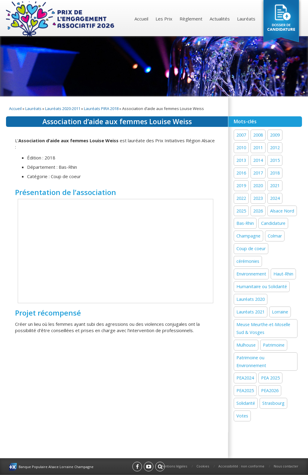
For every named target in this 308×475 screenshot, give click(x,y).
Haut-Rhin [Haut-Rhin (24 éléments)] (283, 274)
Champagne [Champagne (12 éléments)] (248, 236)
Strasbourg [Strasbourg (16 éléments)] (273, 403)
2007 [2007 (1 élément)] (241, 135)
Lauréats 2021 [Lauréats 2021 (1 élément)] (250, 312)
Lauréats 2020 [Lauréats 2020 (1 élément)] (250, 299)
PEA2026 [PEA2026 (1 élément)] (270, 390)
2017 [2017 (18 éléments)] (258, 173)
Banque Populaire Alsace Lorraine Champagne (56, 466)
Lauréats (246, 19)
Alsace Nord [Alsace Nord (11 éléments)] (282, 211)
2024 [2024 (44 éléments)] (275, 198)
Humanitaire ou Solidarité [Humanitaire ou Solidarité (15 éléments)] (261, 286)
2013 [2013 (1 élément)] (241, 160)
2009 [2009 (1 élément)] (275, 135)
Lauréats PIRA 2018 (101, 108)
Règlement (191, 19)
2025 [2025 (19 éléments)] (241, 211)
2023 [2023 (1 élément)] (258, 198)
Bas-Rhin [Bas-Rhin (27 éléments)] (245, 223)
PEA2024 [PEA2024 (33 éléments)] (245, 378)
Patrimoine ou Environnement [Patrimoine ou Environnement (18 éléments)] (251, 361)
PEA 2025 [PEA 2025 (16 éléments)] (270, 378)
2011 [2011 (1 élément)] (258, 147)
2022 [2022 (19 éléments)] (241, 198)
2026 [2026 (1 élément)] (258, 211)
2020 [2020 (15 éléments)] (258, 185)
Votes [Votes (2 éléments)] (242, 416)
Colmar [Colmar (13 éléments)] (275, 236)
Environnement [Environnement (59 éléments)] (251, 274)
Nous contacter (286, 466)
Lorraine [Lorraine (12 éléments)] (280, 312)
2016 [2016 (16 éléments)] (241, 173)
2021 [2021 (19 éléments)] (275, 185)
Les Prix (164, 19)
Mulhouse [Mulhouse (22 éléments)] (246, 345)
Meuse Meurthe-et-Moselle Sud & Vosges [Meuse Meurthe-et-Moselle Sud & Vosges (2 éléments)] (263, 328)
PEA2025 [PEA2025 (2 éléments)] (245, 390)
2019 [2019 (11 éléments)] (241, 185)
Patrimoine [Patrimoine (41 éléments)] (274, 345)
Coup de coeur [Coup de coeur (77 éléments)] (251, 248)
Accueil (141, 19)
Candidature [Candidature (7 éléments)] (273, 223)
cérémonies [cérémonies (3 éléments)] (247, 261)
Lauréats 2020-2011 (62, 108)
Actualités (220, 19)
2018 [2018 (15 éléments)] (275, 173)
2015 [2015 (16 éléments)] (275, 160)
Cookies (202, 466)
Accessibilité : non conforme (241, 466)
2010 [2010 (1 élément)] (241, 147)
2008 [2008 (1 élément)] (258, 135)
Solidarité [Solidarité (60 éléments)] (245, 403)
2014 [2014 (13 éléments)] (258, 160)
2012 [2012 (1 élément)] (275, 147)
